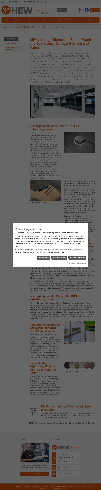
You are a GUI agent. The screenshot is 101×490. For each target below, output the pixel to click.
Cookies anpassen (43, 242)
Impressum (71, 247)
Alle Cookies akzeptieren (77, 242)
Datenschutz (81, 247)
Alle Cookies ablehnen (59, 242)
